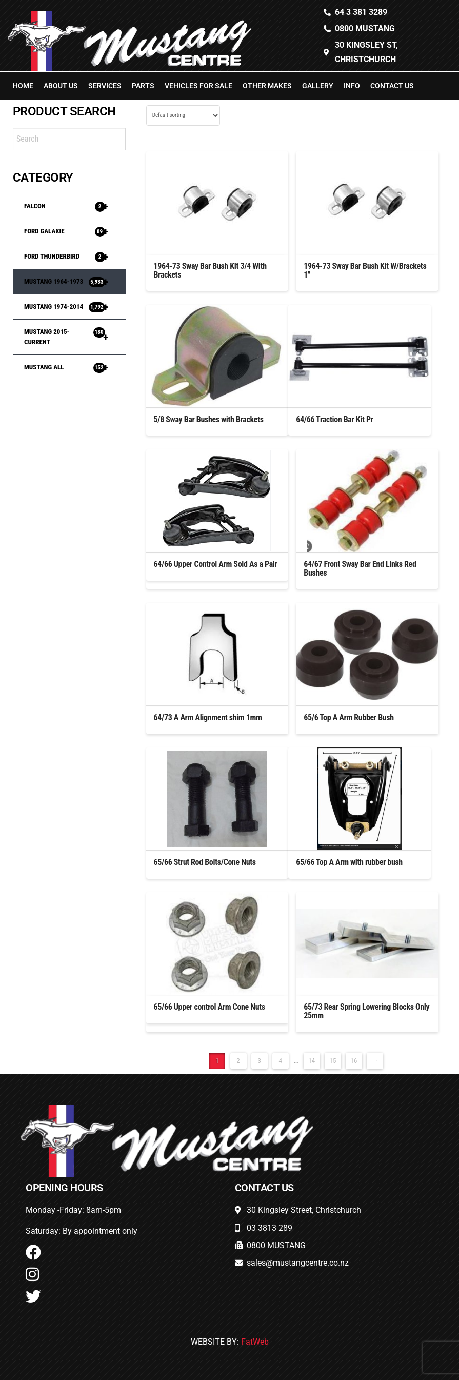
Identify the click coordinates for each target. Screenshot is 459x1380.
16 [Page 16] (354, 1060)
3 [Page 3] (259, 1060)
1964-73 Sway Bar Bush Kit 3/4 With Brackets (210, 270)
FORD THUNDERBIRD (71, 256)
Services (105, 86)
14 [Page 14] (311, 1060)
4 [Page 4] (280, 1060)
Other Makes (267, 86)
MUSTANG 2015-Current (71, 337)
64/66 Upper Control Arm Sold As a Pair (215, 564)
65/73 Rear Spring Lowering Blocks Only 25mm (366, 1011)
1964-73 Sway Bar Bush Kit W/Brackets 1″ (365, 270)
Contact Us (392, 86)
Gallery (317, 86)
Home (23, 86)
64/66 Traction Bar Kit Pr (334, 419)
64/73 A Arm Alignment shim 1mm (208, 717)
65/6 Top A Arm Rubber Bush (349, 717)
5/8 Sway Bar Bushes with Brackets (209, 419)
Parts (143, 86)
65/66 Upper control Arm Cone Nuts (209, 1007)
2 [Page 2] (238, 1060)
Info (352, 86)
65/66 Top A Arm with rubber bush (349, 862)
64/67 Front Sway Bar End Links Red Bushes (360, 568)
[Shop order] (183, 115)
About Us (61, 86)
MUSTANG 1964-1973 (71, 281)
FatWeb (255, 1342)
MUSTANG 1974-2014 (71, 306)
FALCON (71, 206)
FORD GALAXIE (71, 231)
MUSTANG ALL (71, 367)
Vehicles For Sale (198, 86)
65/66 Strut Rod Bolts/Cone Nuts (205, 862)
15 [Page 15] (332, 1060)
